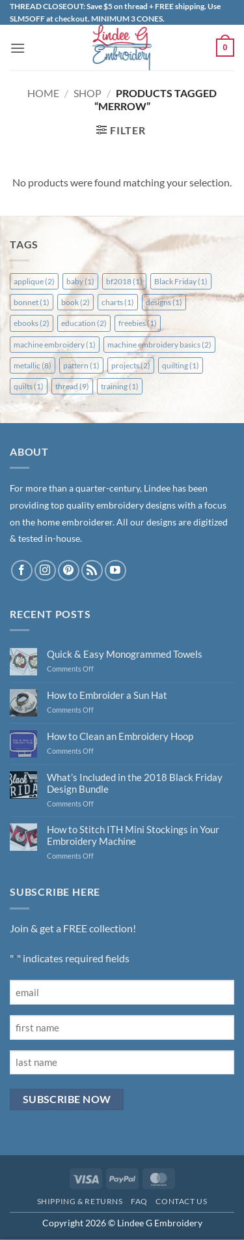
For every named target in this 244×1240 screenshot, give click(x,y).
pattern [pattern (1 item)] (81, 365)
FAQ (139, 1201)
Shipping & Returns (80, 1201)
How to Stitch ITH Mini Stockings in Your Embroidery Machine (133, 835)
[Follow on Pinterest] (68, 571)
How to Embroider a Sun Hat (107, 695)
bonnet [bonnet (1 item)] (31, 302)
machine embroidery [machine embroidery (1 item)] (55, 344)
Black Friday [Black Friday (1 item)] (181, 281)
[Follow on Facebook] (22, 571)
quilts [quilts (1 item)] (29, 386)
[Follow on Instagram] (45, 571)
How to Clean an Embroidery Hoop (120, 736)
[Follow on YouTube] (115, 571)
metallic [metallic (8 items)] (32, 365)
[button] (17, 48)
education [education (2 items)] (84, 323)
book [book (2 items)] (75, 302)
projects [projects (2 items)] (130, 365)
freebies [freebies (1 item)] (137, 323)
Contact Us (181, 1201)
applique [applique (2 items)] (34, 281)
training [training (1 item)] (120, 386)
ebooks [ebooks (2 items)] (31, 323)
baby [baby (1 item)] (80, 281)
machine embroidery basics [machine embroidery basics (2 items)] (159, 344)
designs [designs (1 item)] (164, 302)
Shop (88, 93)
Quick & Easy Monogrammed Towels (124, 654)
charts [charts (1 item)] (118, 302)
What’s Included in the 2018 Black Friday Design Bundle (135, 783)
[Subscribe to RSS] (92, 571)
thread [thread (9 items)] (72, 386)
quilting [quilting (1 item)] (180, 365)
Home (43, 93)
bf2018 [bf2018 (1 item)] (124, 281)
